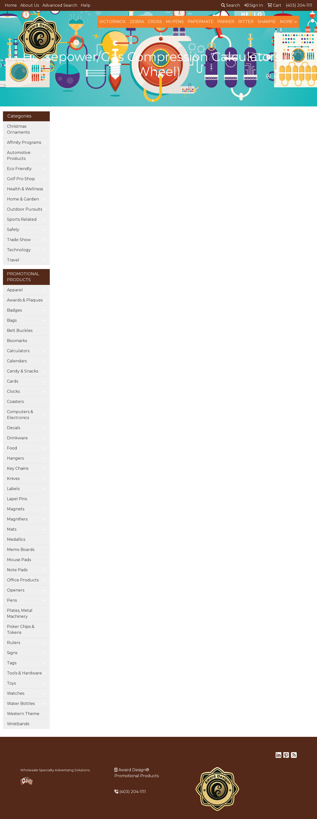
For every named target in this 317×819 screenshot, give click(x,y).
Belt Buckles (19, 330)
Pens (12, 600)
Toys (11, 683)
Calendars (17, 361)
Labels (13, 488)
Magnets (15, 509)
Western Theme (23, 713)
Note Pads (17, 570)
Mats (11, 529)
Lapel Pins (17, 498)
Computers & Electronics (20, 414)
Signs (12, 652)
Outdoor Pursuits (24, 209)
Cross (155, 21)
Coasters (15, 401)
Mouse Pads (19, 559)
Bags (12, 320)
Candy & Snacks (22, 371)
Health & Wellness (25, 189)
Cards (12, 381)
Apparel (15, 290)
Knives (13, 478)
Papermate (200, 21)
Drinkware (17, 438)
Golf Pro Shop (21, 178)
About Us (29, 5)
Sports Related (22, 219)
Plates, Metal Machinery (19, 613)
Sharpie (267, 21)
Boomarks (17, 340)
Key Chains (17, 468)
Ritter (246, 21)
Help (85, 5)
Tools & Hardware (24, 673)
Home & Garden (23, 199)
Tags (11, 663)
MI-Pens (175, 21)
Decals (13, 427)
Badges (14, 310)
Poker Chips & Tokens (20, 629)
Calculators (18, 350)
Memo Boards (20, 549)
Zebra (137, 21)
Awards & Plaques (25, 300)
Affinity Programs (24, 142)
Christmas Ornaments (18, 129)
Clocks (13, 391)
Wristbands (18, 723)
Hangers (15, 458)
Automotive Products (18, 155)
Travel (13, 260)
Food (12, 448)
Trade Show (19, 239)
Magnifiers (17, 519)
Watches (15, 693)
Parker (225, 21)
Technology (19, 250)
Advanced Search (59, 5)
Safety (13, 229)
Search (230, 5)
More (286, 21)
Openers (15, 590)
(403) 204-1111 (132, 791)
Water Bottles (21, 703)
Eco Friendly (19, 168)
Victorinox (112, 21)
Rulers (13, 642)
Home (11, 5)
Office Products (23, 580)
